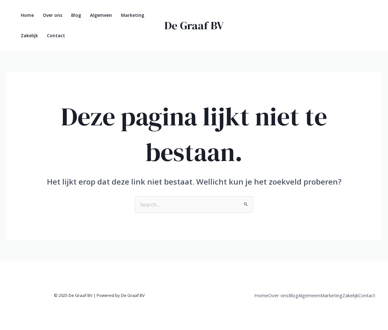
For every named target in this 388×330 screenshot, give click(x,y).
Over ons (52, 15)
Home (27, 15)
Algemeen (101, 15)
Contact (56, 35)
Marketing (132, 15)
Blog (76, 15)
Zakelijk (29, 35)
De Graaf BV (194, 25)
